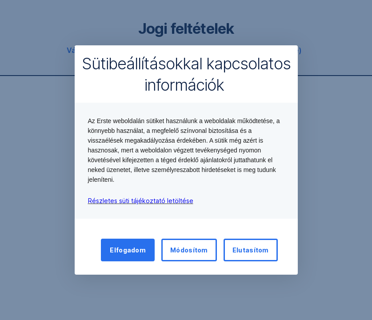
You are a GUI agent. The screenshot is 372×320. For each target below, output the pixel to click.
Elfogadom (128, 250)
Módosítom (189, 250)
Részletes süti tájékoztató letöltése (140, 200)
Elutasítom (250, 250)
